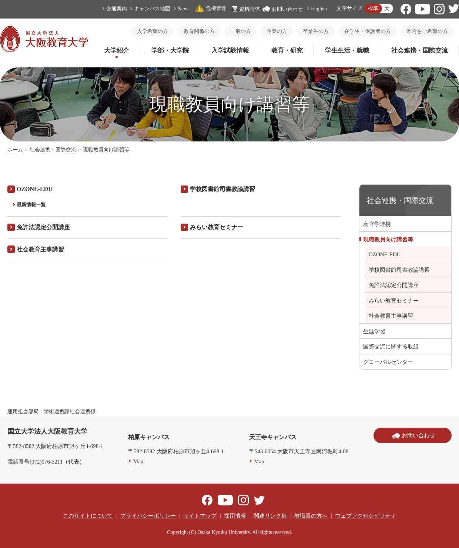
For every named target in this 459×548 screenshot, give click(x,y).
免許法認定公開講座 (394, 285)
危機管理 (211, 8)
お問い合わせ (282, 9)
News (184, 8)
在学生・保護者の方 (367, 31)
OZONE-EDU (35, 189)
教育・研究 (287, 50)
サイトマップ (200, 516)
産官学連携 (377, 224)
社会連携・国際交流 (419, 50)
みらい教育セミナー (394, 301)
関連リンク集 (270, 516)
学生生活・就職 (347, 50)
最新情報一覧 (31, 204)
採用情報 (235, 516)
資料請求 (246, 9)
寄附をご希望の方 (427, 31)
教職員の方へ (311, 516)
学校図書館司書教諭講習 (222, 189)
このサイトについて (88, 516)
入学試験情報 (230, 50)
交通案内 (116, 8)
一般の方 (240, 31)
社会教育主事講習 (391, 316)
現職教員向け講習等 (388, 240)
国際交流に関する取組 (391, 347)
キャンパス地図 (152, 8)
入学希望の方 (152, 31)
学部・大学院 (170, 50)
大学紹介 (116, 50)
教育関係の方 (199, 31)
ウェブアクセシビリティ (365, 516)
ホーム (15, 150)
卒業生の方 (316, 31)
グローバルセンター (388, 362)
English (319, 8)
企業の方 (277, 31)
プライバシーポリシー (148, 516)
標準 (373, 8)
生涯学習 (374, 331)
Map (138, 461)
